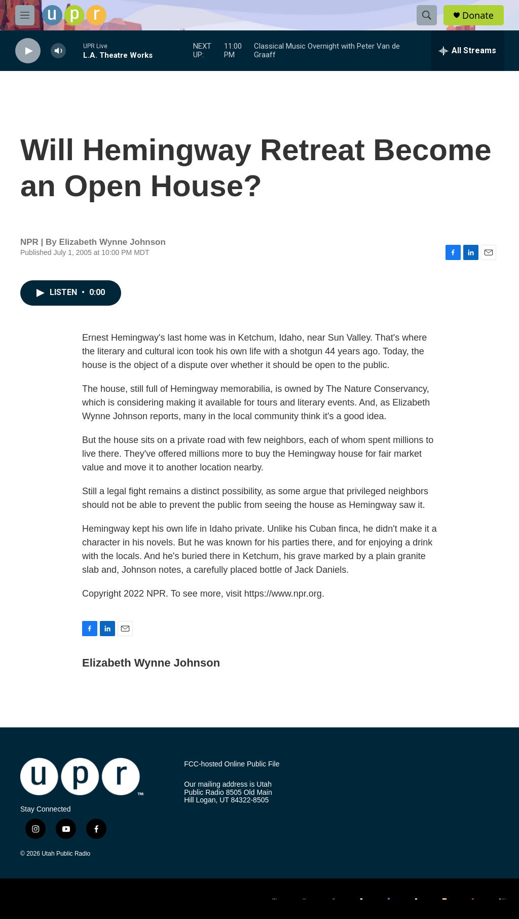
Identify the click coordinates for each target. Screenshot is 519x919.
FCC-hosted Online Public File (231, 764)
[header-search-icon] (427, 15)
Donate (478, 15)
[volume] (58, 51)
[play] (28, 51)
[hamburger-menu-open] (24, 15)
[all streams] (467, 50)
